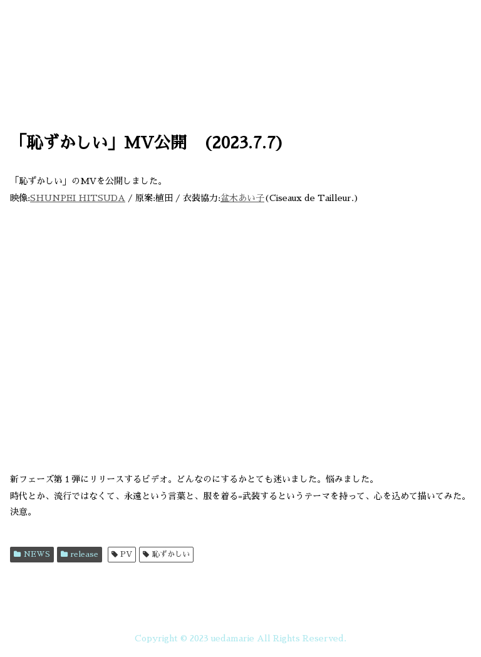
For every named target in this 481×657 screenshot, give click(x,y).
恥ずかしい (166, 554)
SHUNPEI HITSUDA (77, 198)
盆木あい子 (242, 198)
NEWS (32, 554)
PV (122, 554)
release (79, 554)
